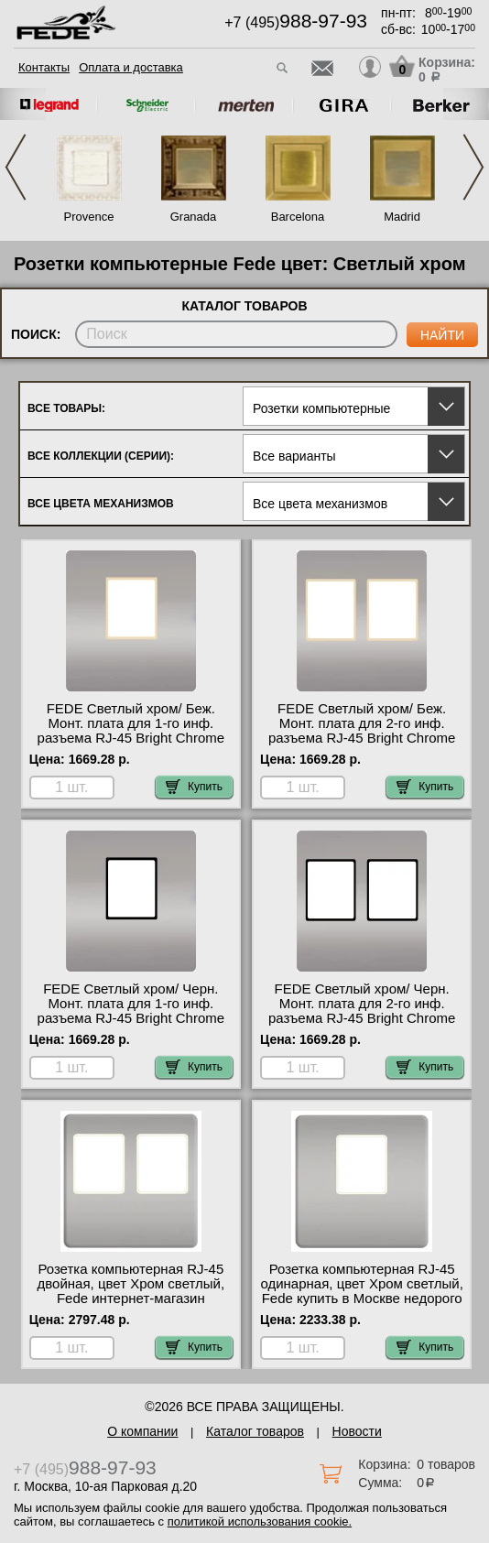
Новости (357, 1431)
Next (473, 167)
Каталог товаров (255, 1431)
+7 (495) (295, 22)
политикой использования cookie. (260, 1521)
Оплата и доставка (131, 67)
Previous (16, 167)
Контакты (44, 67)
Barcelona (298, 216)
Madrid (402, 216)
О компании (142, 1431)
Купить (194, 786)
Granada (193, 216)
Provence (89, 216)
